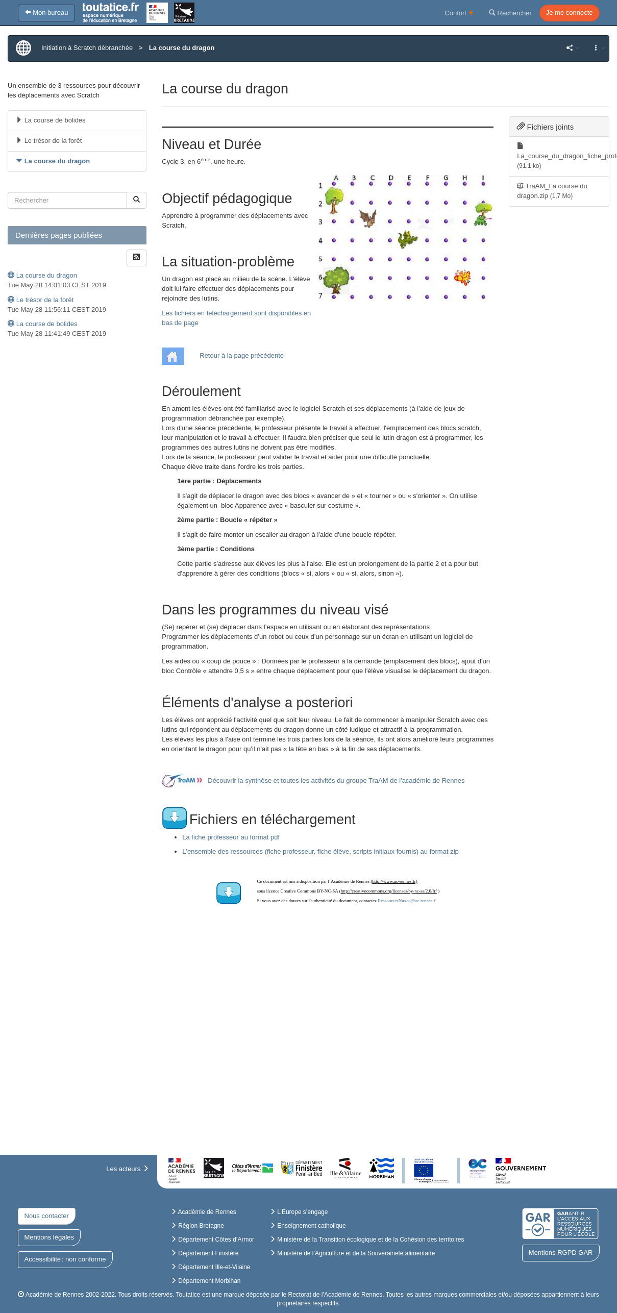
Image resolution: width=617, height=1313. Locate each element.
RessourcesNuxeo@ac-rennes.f (406, 900)
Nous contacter (46, 1216)
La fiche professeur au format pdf (231, 837)
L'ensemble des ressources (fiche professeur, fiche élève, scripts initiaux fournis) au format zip (320, 851)
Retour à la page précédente (242, 355)
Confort (459, 12)
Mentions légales (49, 1237)
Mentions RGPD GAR (561, 1252)
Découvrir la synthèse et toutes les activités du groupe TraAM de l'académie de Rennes (336, 780)
